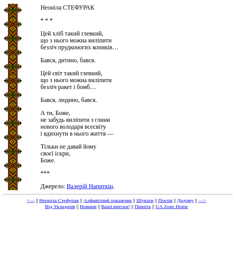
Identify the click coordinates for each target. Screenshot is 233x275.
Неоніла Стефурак (59, 200)
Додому (185, 200)
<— (31, 200)
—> (202, 200)
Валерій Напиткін (89, 186)
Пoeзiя (165, 200)
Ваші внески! (115, 206)
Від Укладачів (60, 206)
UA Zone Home (171, 206)
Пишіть (142, 206)
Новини (88, 206)
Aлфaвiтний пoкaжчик (107, 200)
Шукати (145, 200)
